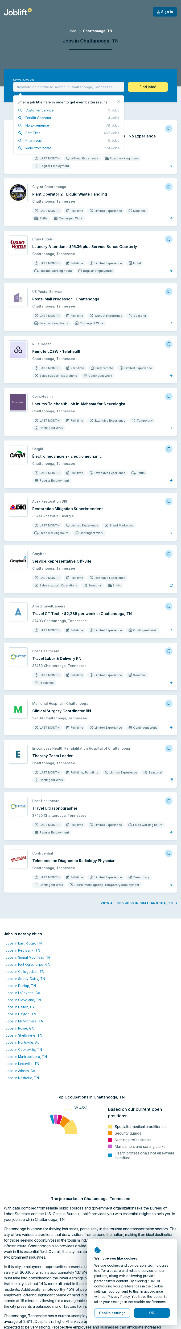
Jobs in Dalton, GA (20, 1007)
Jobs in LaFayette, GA (23, 993)
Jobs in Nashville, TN (22, 1078)
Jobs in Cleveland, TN (23, 1000)
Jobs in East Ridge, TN (24, 943)
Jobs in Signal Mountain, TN (28, 957)
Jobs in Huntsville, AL (22, 1042)
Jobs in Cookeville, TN (24, 1049)
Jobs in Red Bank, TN (23, 950)
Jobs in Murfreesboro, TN (26, 1057)
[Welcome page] (18, 12)
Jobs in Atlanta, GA (20, 1071)
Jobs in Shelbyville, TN (24, 1035)
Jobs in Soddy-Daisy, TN (25, 979)
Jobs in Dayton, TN (21, 1014)
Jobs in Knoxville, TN (22, 1064)
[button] (148, 87)
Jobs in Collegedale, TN (25, 972)
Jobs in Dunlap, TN (21, 986)
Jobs (73, 31)
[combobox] (68, 87)
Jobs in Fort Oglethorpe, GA (28, 964)
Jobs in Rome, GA (20, 1028)
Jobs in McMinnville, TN (24, 1021)
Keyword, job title (23, 79)
